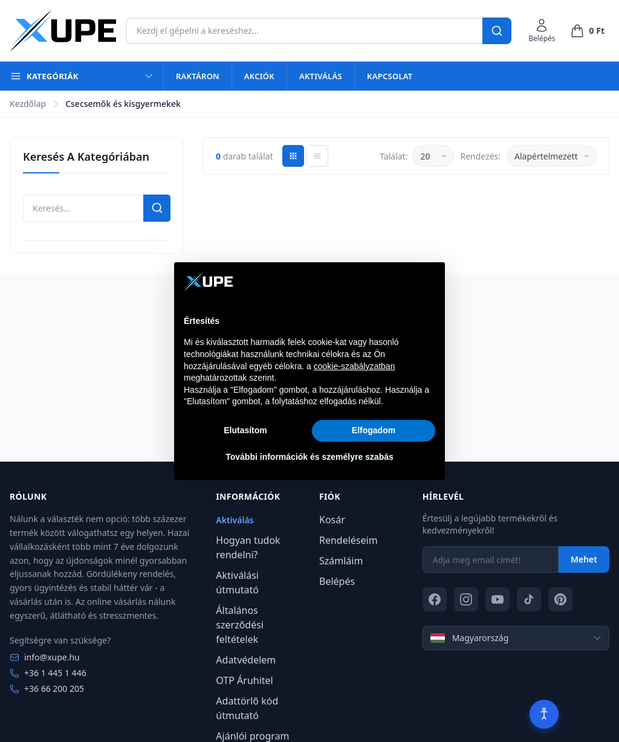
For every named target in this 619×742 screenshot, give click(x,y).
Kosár (332, 519)
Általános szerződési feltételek (240, 625)
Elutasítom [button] (245, 430)
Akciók (259, 76)
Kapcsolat (389, 76)
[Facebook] (435, 599)
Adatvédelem (246, 659)
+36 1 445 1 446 (48, 673)
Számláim (341, 560)
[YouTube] (497, 599)
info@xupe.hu (45, 657)
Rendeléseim (348, 540)
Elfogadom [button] (373, 430)
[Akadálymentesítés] (544, 714)
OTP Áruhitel (244, 680)
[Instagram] (466, 599)
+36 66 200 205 (47, 688)
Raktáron (197, 76)
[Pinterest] (560, 599)
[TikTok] (529, 599)
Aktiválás (320, 76)
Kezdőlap (28, 103)
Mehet (584, 559)
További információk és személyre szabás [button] (309, 457)
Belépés (337, 581)
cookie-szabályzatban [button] (354, 366)
